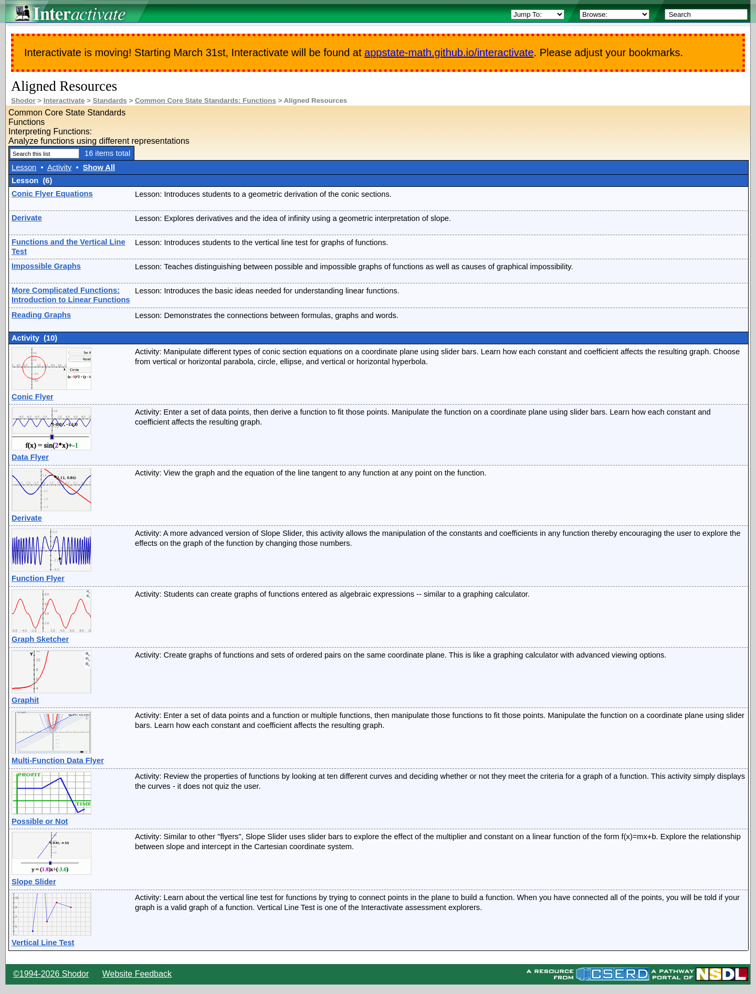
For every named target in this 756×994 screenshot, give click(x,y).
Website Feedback (137, 973)
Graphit (25, 700)
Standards (110, 100)
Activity (59, 167)
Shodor (23, 100)
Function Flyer (38, 578)
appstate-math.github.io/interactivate (448, 52)
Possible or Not (40, 821)
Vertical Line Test (43, 942)
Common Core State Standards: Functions (205, 100)
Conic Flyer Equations (52, 193)
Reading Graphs (41, 315)
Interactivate (64, 100)
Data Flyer (30, 457)
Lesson (24, 167)
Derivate (27, 218)
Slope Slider (34, 881)
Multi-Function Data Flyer (58, 760)
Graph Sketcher (40, 639)
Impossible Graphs (46, 266)
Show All (99, 167)
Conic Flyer (33, 397)
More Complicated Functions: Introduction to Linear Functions (71, 295)
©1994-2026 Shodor (51, 973)
